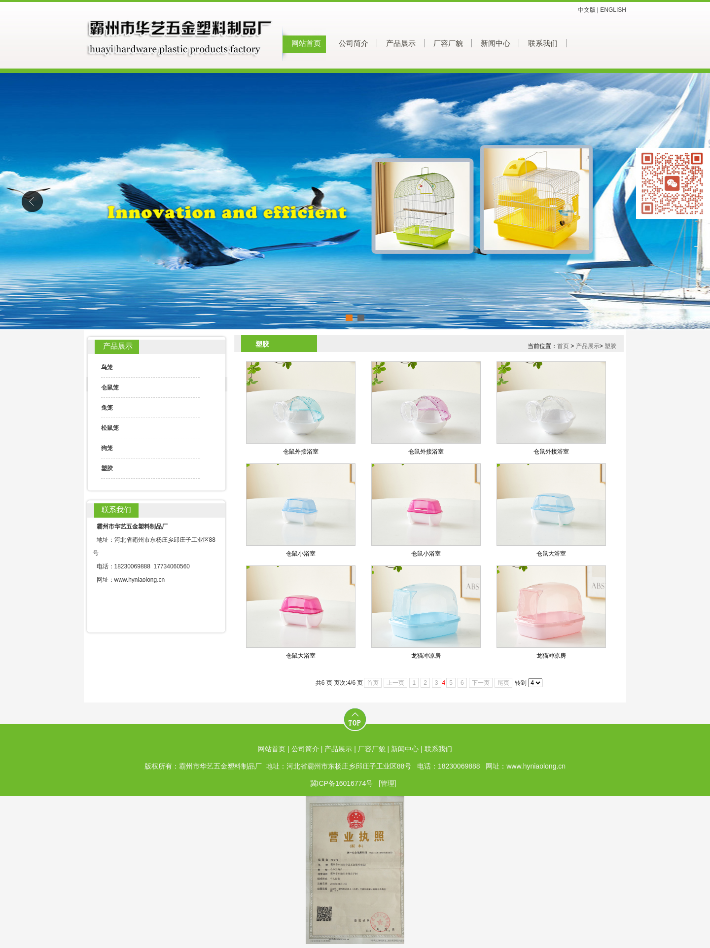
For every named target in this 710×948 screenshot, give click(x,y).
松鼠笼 (110, 427)
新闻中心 (495, 43)
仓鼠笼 (110, 387)
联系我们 (543, 43)
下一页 (481, 682)
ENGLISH (613, 9)
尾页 (503, 682)
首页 (563, 346)
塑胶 (107, 468)
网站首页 (306, 43)
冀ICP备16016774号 (341, 783)
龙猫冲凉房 (426, 655)
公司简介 (353, 43)
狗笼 (107, 448)
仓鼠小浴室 (301, 553)
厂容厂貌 (448, 43)
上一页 (395, 682)
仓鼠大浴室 (551, 553)
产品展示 (401, 43)
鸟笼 (107, 367)
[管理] (387, 783)
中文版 (587, 9)
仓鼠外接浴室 (301, 451)
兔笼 (107, 407)
